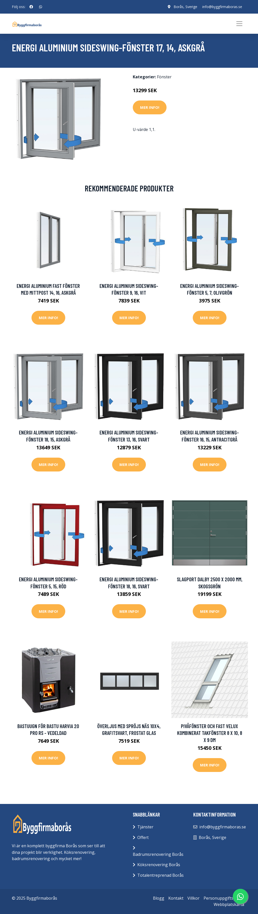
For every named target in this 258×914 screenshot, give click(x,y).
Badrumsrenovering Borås (158, 854)
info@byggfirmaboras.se (222, 6)
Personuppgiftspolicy (224, 898)
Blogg (158, 898)
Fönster (164, 77)
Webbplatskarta (229, 904)
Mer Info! (149, 107)
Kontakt (175, 898)
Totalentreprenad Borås (160, 875)
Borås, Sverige (185, 6)
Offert (143, 837)
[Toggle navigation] (239, 23)
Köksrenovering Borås (158, 864)
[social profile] (31, 7)
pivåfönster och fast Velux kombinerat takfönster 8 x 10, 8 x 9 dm (209, 733)
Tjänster (145, 827)
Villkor (193, 898)
